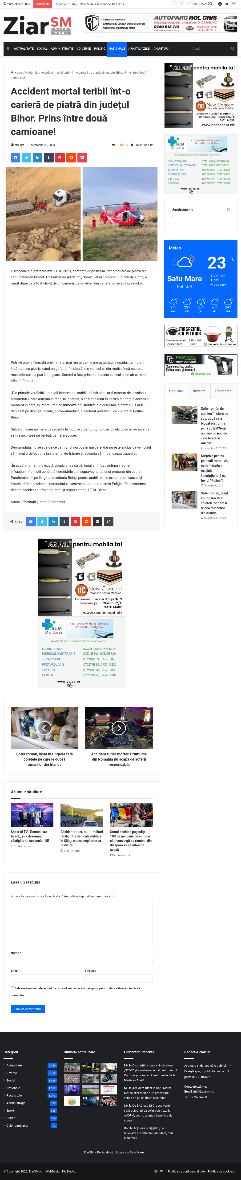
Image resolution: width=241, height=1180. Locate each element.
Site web (90, 970)
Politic (99, 48)
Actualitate (24, 48)
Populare (176, 391)
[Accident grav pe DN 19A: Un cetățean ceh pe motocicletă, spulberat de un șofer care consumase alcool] (108, 1078)
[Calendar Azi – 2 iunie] (108, 1089)
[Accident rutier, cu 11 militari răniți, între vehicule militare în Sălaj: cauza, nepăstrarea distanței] (81, 815)
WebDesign (53, 1171)
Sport (10, 1110)
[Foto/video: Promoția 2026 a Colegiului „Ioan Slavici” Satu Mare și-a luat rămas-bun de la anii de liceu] (72, 1067)
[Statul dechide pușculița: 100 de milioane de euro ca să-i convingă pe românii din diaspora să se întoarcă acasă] (131, 815)
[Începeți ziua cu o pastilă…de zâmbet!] (72, 1100)
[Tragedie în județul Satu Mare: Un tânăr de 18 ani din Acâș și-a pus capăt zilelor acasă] (90, 1067)
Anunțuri (161, 48)
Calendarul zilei (17, 1125)
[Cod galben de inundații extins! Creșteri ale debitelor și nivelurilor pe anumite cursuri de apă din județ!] (90, 1089)
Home (17, 72)
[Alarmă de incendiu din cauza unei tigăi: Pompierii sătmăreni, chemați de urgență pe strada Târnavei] (108, 1067)
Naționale (117, 48)
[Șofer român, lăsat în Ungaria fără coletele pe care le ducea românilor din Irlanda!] (184, 500)
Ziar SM (19, 145)
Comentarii (224, 391)
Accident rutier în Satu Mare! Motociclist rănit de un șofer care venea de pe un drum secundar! (147, 1093)
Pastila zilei (139, 48)
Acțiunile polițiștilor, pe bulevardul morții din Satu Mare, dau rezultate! (148, 1133)
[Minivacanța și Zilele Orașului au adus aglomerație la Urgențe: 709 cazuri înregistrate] (72, 1089)
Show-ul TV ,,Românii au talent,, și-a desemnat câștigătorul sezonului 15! (30, 836)
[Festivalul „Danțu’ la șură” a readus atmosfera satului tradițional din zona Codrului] (108, 1100)
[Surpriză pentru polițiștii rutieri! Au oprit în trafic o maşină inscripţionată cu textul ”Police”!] (184, 462)
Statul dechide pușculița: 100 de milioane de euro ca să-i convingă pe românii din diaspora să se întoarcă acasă (131, 841)
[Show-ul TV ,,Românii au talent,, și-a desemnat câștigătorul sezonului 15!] (32, 815)
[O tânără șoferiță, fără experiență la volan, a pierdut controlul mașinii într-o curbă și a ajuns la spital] (90, 1078)
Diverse (84, 48)
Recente (199, 391)
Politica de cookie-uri (222, 1171)
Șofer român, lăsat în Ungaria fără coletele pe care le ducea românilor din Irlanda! (214, 503)
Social (42, 48)
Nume (16, 953)
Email (16, 970)
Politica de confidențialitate (186, 1171)
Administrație (62, 48)
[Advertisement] (82, 325)
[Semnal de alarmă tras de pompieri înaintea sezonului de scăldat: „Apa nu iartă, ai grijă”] (90, 1100)
